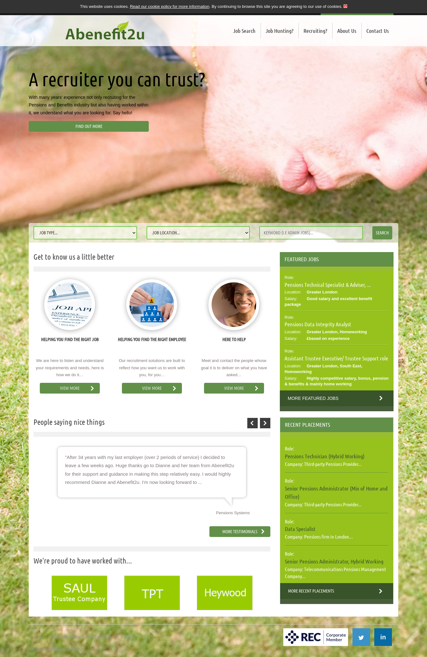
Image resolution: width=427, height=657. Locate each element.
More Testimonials (239, 531)
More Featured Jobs (313, 398)
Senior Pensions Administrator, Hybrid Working (334, 561)
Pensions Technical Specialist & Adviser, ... (328, 284)
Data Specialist (300, 529)
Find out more (88, 126)
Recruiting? (315, 30)
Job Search (244, 30)
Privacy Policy (98, 637)
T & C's (123, 637)
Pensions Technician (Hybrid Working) (324, 456)
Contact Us (377, 30)
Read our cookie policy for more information (169, 6)
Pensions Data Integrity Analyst (318, 324)
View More (70, 388)
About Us (346, 30)
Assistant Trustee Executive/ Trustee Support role (336, 358)
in (383, 637)
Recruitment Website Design (55, 649)
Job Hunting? (279, 30)
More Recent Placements (311, 591)
